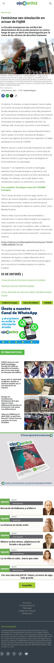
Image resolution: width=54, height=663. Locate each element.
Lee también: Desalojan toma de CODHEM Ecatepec (23, 188)
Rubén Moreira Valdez (18, 504)
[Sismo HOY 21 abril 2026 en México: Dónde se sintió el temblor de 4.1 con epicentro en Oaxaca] (39, 387)
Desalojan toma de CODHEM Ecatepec (17, 286)
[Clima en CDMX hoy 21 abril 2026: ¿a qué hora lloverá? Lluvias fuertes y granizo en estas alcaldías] (39, 421)
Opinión (14, 500)
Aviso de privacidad (8, 626)
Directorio (27, 602)
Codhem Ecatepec (10, 303)
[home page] (27, 3)
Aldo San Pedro (18, 570)
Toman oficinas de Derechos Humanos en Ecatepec (23, 280)
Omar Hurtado (18, 537)
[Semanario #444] (27, 459)
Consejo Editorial (27, 605)
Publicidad (27, 608)
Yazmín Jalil (16, 520)
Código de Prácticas (27, 610)
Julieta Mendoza (18, 553)
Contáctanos (27, 613)
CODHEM (47, 303)
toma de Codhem (30, 303)
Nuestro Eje (6, 12)
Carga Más (27, 585)
